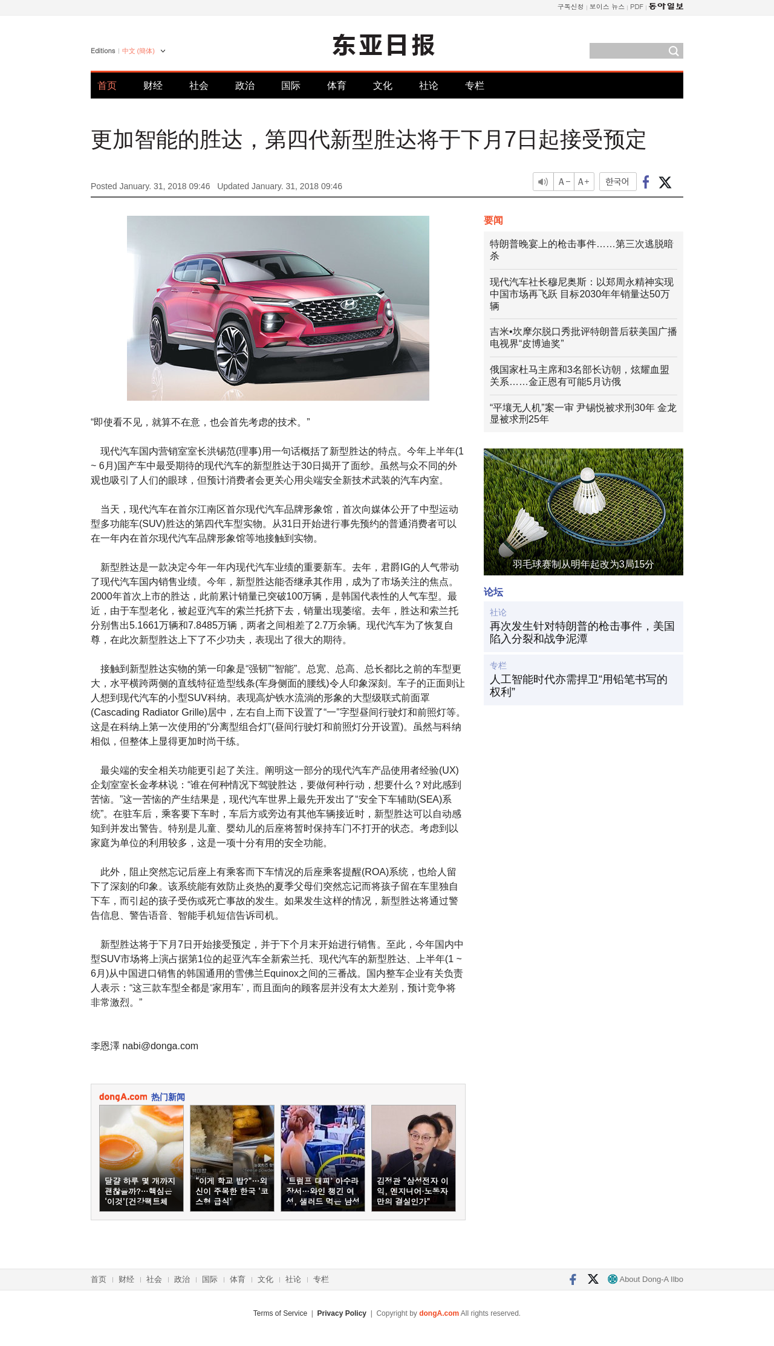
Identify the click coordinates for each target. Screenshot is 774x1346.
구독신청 (571, 6)
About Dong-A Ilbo (645, 1279)
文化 (382, 85)
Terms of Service (280, 1313)
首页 (107, 85)
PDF (636, 6)
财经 (153, 85)
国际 (291, 85)
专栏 (474, 85)
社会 (199, 85)
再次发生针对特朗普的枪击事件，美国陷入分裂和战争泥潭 (582, 632)
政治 (245, 85)
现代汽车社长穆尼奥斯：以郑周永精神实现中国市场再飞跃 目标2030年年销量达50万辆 (582, 294)
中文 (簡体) (138, 50)
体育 (336, 85)
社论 (428, 85)
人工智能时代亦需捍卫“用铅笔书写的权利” (579, 686)
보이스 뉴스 (607, 6)
